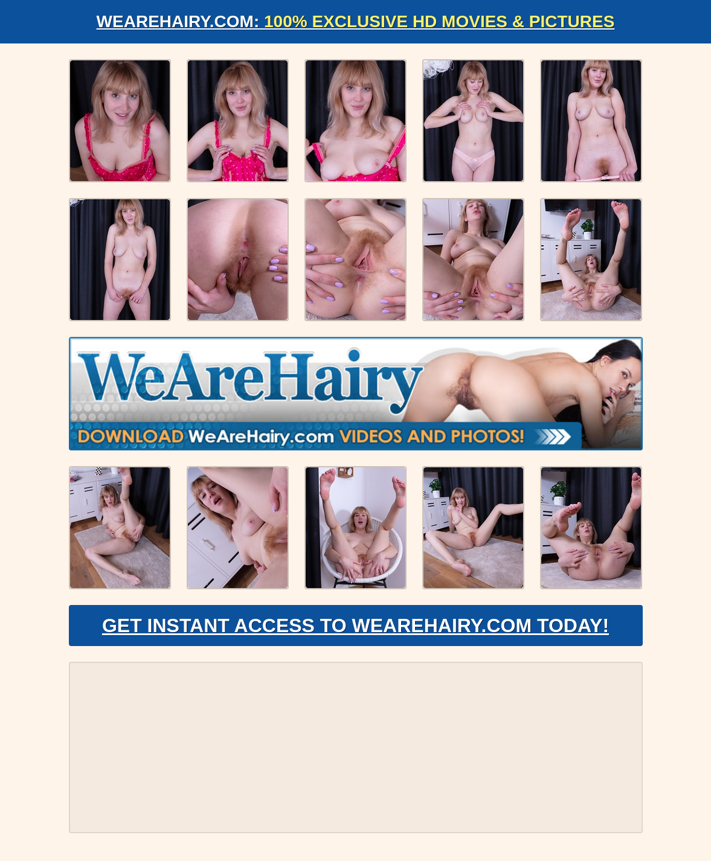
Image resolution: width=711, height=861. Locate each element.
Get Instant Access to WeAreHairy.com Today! (355, 625)
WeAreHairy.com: (356, 21)
